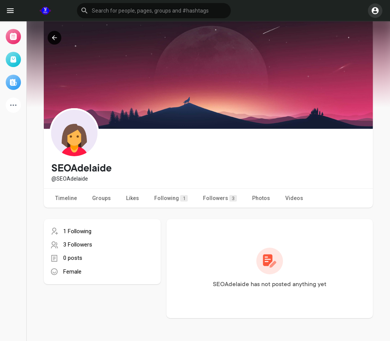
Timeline (66, 198)
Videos (294, 198)
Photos (261, 198)
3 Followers (77, 244)
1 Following (77, 231)
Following (171, 198)
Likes (132, 198)
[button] (154, 10)
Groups (101, 198)
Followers (220, 198)
